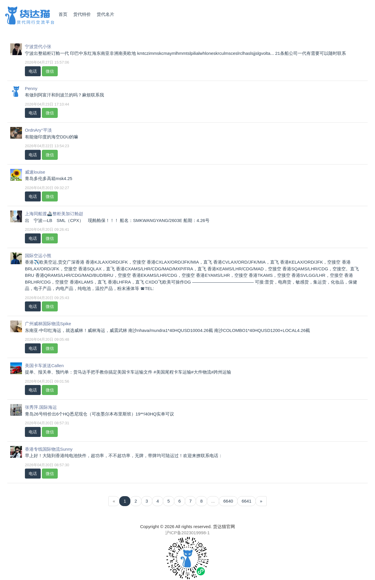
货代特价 (82, 14)
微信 (50, 71)
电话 (33, 71)
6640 (228, 500)
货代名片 (105, 14)
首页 (63, 14)
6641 (246, 500)
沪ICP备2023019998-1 (187, 532)
